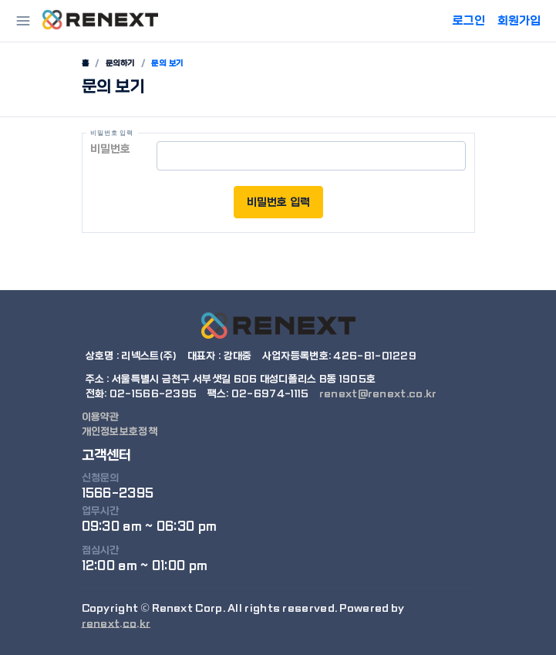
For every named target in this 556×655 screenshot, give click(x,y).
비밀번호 (110, 149)
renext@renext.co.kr (378, 394)
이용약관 (101, 417)
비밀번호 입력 (278, 202)
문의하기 (120, 63)
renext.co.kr (116, 624)
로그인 (469, 21)
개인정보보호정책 (119, 431)
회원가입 (519, 21)
